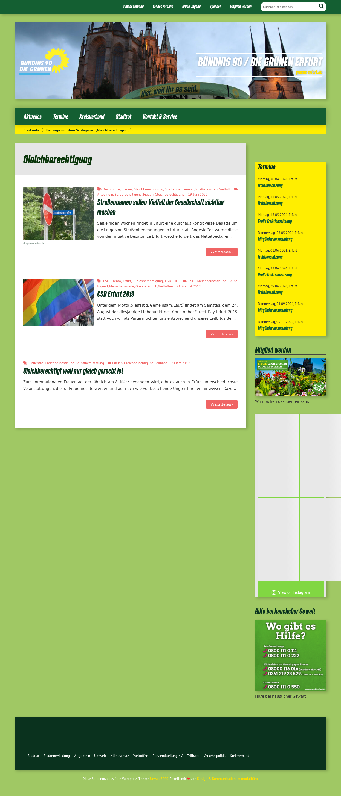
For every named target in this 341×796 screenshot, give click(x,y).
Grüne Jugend (191, 6)
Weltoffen (165, 286)
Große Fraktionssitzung (275, 221)
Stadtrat (123, 116)
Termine (60, 116)
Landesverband (163, 6)
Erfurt (127, 281)
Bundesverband (133, 6)
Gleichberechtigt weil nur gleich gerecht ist (73, 370)
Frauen (127, 189)
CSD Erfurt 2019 (115, 294)
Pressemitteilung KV (167, 755)
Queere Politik (146, 286)
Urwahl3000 (159, 778)
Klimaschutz (120, 755)
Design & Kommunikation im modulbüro (227, 778)
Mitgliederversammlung (275, 239)
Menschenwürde (121, 286)
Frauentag (36, 363)
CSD (106, 281)
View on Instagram (290, 592)
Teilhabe (161, 363)
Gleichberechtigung (148, 189)
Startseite (31, 130)
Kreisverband (91, 116)
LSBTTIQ (171, 281)
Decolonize (111, 189)
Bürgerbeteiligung (128, 194)
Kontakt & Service (160, 116)
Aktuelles (33, 116)
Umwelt (100, 755)
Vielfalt (224, 189)
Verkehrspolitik (215, 755)
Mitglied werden (241, 6)
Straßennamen (206, 189)
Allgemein (105, 194)
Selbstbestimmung (90, 363)
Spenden (215, 6)
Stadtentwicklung (57, 755)
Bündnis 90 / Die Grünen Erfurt (260, 61)
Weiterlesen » (221, 252)
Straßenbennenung (179, 189)
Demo (116, 281)
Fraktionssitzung (270, 185)
